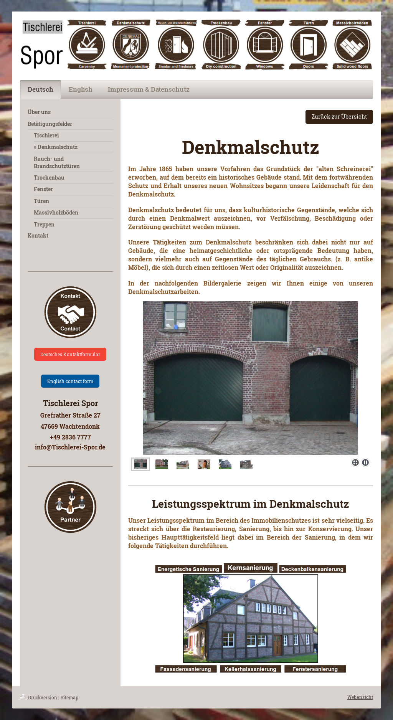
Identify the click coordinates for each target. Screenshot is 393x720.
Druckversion (39, 697)
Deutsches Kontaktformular (70, 354)
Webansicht (360, 697)
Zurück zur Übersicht (339, 116)
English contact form (70, 381)
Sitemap (69, 697)
